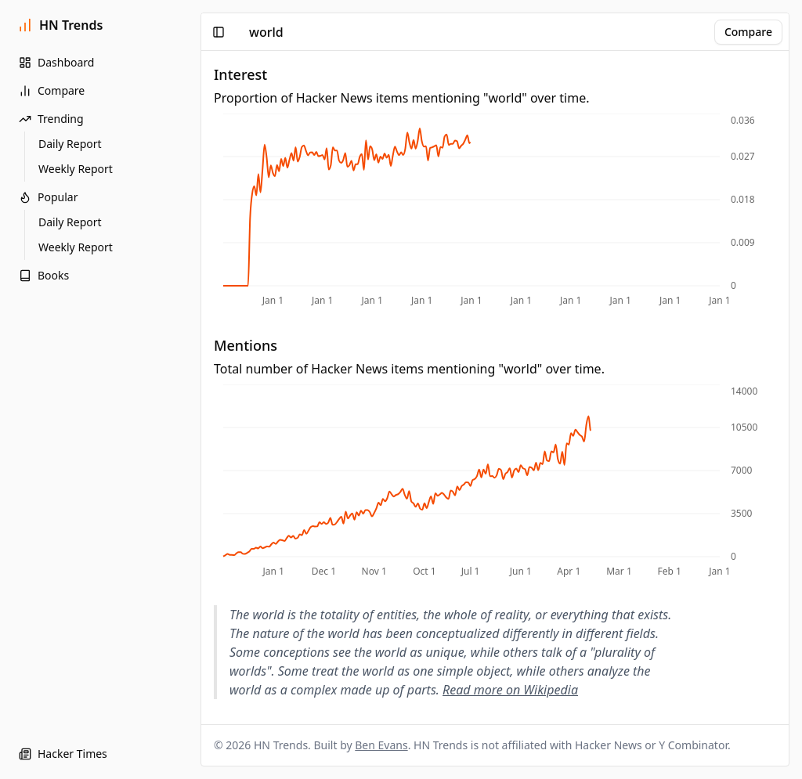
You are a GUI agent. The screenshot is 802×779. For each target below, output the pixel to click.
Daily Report (70, 143)
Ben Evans (381, 745)
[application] (495, 211)
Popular (48, 196)
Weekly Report (75, 168)
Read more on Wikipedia (510, 689)
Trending (51, 118)
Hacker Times (63, 753)
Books (44, 275)
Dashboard (56, 62)
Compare (52, 90)
